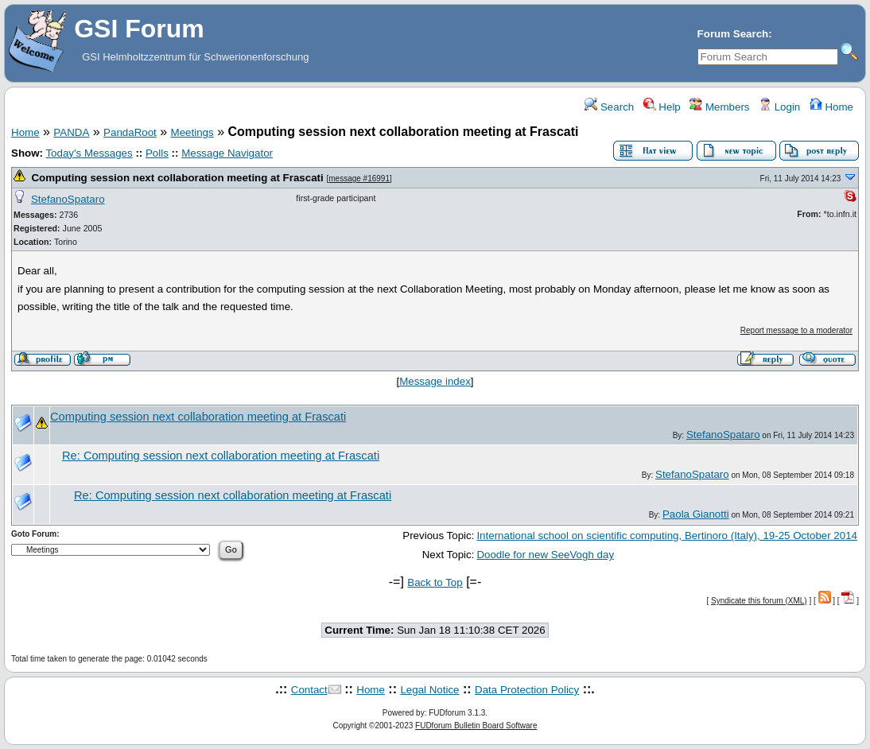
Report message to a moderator (796, 330)
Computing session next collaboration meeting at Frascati (177, 178)
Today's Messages (88, 153)
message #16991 (359, 178)
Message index (435, 381)
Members (719, 107)
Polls (157, 153)
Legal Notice (429, 690)
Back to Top (434, 582)
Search (609, 107)
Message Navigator (227, 153)
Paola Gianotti (695, 514)
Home (831, 107)
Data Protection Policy (527, 690)
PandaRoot (130, 132)
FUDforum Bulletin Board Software (476, 725)
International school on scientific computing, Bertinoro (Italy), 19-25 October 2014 (666, 535)
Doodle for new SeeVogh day (545, 555)
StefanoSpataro (68, 199)
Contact (309, 690)
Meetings (192, 132)
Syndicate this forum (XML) (759, 600)
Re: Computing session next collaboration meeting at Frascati (220, 455)
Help (662, 107)
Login (779, 107)
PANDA (71, 132)
